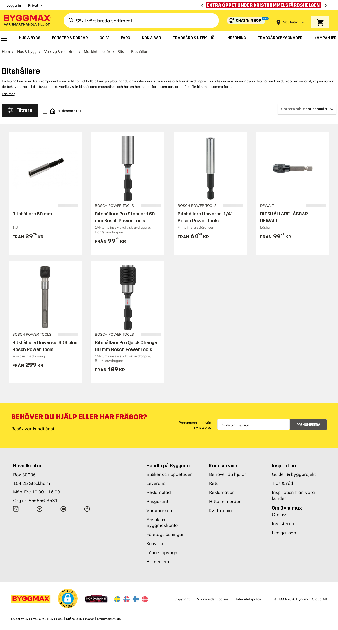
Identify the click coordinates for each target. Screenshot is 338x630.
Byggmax (56, 619)
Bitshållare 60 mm (32, 214)
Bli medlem (157, 561)
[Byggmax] (27, 21)
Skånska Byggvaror (80, 619)
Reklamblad (158, 492)
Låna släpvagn (161, 552)
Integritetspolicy (248, 599)
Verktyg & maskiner (60, 51)
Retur (214, 483)
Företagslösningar (165, 534)
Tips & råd (282, 483)
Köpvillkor (156, 543)
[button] (68, 598)
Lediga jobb (284, 532)
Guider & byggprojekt (294, 474)
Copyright (182, 599)
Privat (33, 5)
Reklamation (222, 492)
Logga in (13, 5)
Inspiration (284, 466)
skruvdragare (161, 81)
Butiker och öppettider (169, 474)
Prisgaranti (157, 501)
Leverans (156, 483)
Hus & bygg (27, 51)
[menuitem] (4, 38)
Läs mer (8, 94)
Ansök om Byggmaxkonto (162, 522)
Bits (120, 51)
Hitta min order (225, 501)
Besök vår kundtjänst (32, 429)
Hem (6, 51)
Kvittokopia (220, 510)
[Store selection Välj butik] (290, 22)
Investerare (284, 523)
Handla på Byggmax (168, 466)
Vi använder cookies (213, 599)
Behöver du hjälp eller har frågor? (79, 417)
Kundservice (223, 466)
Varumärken (159, 510)
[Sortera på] (307, 109)
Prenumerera (308, 425)
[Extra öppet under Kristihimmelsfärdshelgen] (264, 5)
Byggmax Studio (109, 619)
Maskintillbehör (97, 51)
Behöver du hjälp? (227, 474)
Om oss (280, 514)
